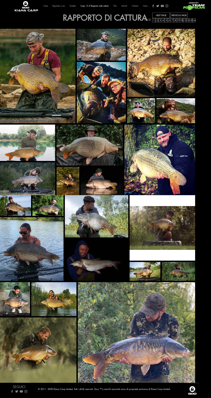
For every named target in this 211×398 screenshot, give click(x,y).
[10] (181, 20)
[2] (157, 20)
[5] (166, 20)
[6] (169, 20)
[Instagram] (167, 6)
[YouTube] (162, 6)
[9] (178, 20)
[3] (160, 20)
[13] (190, 20)
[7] (172, 20)
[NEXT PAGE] (161, 15)
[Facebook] (153, 6)
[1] (153, 20)
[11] (184, 20)
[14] (194, 20)
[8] (175, 20)
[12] (187, 20)
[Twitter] (158, 6)
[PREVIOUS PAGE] (179, 15)
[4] (163, 20)
